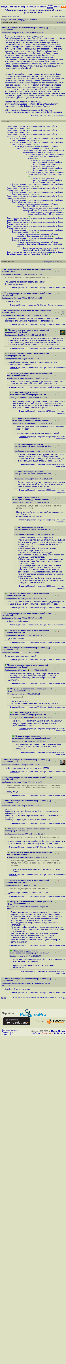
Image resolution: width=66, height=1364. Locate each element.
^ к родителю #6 (32, 683)
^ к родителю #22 (42, 464)
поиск (21, 7)
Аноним (10, 128)
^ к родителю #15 (32, 875)
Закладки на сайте (10, 1030)
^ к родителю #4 (32, 642)
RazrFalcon (11, 136)
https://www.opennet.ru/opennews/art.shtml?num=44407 (30, 57)
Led (50, 174)
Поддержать (47, 1033)
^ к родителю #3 (32, 348)
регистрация (30, 7)
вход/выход (50, 7)
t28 (33, 206)
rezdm (9, 198)
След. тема (64, 998)
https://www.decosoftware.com (24, 40)
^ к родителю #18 (42, 729)
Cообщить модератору (56, 116)
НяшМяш (21, 140)
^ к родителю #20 (32, 945)
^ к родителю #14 (32, 847)
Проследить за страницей (8, 1033)
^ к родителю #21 (42, 437)
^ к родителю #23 (42, 971)
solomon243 (12, 220)
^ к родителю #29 (42, 586)
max (19, 144)
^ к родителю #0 (32, 288)
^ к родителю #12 (32, 387)
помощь (14, 7)
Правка (43, 116)
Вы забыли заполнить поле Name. (21, 254)
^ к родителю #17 (42, 411)
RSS (63, 262)
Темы (51, 997)
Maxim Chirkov (58, 1031)
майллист (41, 7)
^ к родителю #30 (42, 752)
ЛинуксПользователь (41, 244)
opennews (18, 33)
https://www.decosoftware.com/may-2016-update (27, 38)
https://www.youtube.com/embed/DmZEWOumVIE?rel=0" (34, 104)
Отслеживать (61, 22)
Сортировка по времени (52, 262)
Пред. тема (57, 997)
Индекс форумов (43, 997)
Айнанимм (22, 202)
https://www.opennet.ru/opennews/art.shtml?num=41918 (30, 47)
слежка (57, 7)
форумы (5, 7)
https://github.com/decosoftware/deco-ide (23, 64)
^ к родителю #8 (32, 707)
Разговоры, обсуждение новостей (22, 20)
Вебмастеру (59, 1033)
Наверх (43, 288)
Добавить (36, 1033)
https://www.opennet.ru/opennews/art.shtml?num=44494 (38, 112)
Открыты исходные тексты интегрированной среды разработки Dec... (34, 126)
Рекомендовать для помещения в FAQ (25, 997)
